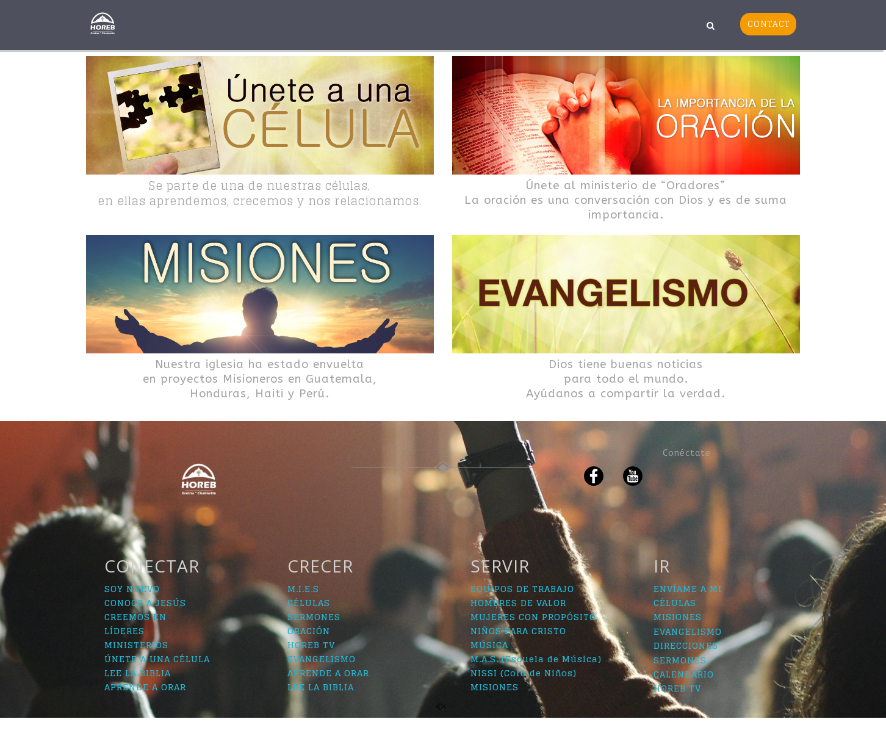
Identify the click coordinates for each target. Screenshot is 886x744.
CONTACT (768, 23)
